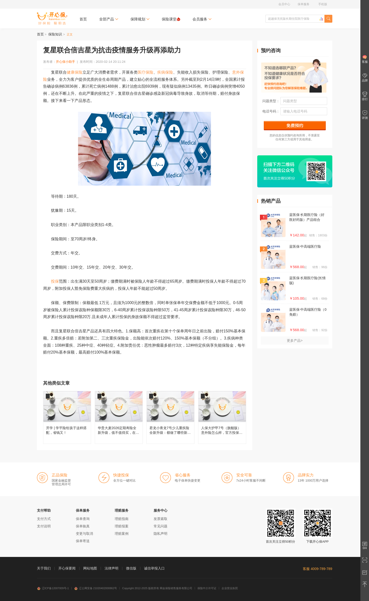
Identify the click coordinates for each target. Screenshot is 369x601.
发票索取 (160, 519)
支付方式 (44, 519)
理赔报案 (121, 526)
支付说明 (44, 526)
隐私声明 (160, 534)
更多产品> (295, 340)
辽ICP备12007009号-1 (53, 588)
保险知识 (55, 34)
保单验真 (83, 526)
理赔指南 (121, 519)
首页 (83, 19)
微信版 (131, 568)
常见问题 (160, 526)
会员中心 (284, 4)
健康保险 (74, 72)
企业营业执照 (230, 588)
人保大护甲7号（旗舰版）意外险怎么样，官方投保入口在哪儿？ (222, 417)
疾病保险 (165, 72)
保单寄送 (83, 541)
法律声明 (111, 568)
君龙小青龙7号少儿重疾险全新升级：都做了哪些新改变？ (170, 417)
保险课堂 (171, 19)
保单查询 (83, 519)
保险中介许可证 (206, 588)
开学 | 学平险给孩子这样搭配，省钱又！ (67, 417)
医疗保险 (145, 72)
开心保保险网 (52, 18)
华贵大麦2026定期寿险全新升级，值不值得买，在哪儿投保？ (119, 417)
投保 (55, 281)
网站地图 (90, 568)
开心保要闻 (67, 568)
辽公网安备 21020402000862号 (95, 588)
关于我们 (44, 568)
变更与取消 (84, 534)
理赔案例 (121, 534)
